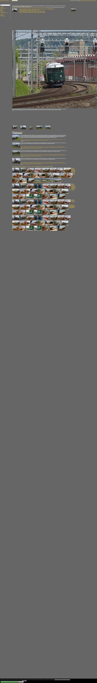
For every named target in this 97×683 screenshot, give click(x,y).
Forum (13, 0)
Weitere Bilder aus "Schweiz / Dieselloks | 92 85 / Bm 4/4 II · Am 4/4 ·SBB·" (73, 171)
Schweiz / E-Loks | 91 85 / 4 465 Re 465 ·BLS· (27, 139)
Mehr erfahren (24, 680)
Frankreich (1, 7)
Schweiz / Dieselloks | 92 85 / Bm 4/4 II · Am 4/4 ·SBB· (29, 10)
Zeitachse (1, 15)
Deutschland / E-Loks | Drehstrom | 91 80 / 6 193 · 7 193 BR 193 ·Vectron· (43, 139)
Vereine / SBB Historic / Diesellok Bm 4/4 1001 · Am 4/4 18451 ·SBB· (32, 11)
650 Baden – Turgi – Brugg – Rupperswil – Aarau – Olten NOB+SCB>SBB (35, 7)
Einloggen (82, 0)
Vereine (1, 11)
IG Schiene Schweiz (3, 8)
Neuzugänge (2, 14)
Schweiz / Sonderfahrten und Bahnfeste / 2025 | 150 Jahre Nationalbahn (32, 12)
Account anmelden (86, 0)
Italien (1, 9)
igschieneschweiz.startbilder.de (4, 0)
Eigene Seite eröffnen (93, 0)
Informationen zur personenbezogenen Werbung (62, 679)
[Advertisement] (19, 21)
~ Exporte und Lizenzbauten (4, 12)
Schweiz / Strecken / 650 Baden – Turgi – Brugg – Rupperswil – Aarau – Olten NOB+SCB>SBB (36, 140)
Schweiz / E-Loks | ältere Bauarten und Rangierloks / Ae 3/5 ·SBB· (29, 146)
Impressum (15, 0)
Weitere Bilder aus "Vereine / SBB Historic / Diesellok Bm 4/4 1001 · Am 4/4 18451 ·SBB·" (72, 187)
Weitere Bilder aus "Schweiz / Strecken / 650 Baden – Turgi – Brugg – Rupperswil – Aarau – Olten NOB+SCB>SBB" (32, 166)
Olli (12, 110)
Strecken (23, 7)
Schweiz (20, 7)
